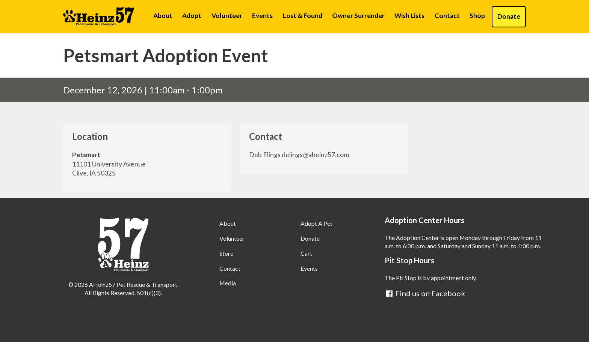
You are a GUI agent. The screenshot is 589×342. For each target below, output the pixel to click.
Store (226, 253)
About (162, 16)
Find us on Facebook (425, 293)
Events (262, 16)
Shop (477, 16)
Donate (508, 16)
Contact (447, 16)
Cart (306, 253)
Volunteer (226, 16)
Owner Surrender (358, 16)
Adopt (191, 16)
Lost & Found (302, 16)
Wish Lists (409, 16)
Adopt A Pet (316, 223)
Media (227, 282)
